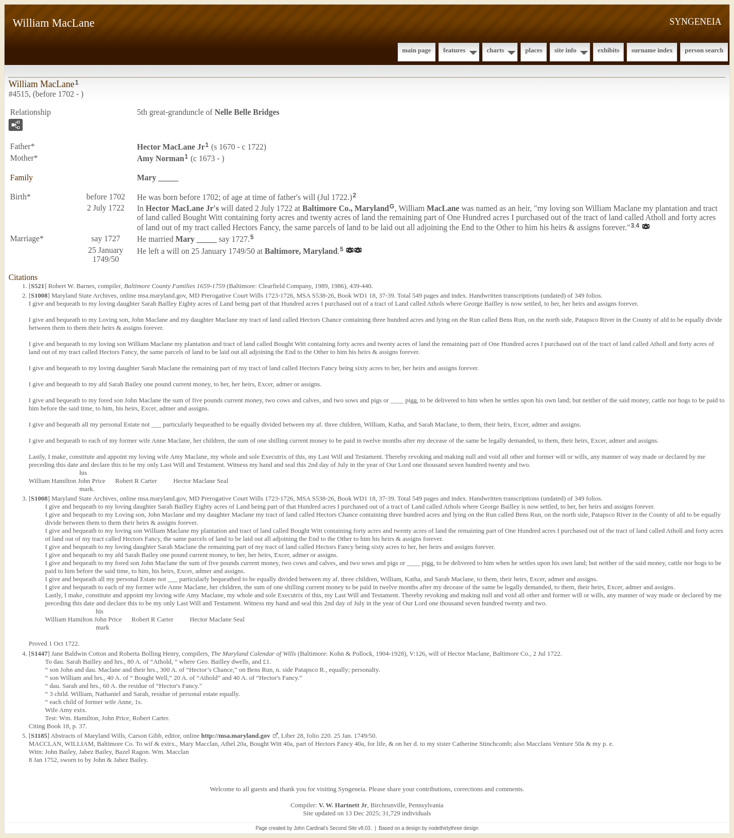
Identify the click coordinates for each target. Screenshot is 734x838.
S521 (37, 286)
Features (454, 50)
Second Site (343, 828)
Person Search (704, 50)
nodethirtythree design (453, 828)
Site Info (565, 50)
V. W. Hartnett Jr (343, 805)
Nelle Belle (246, 112)
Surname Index (652, 50)
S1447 (39, 653)
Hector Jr (171, 147)
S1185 (39, 735)
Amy (160, 158)
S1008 (39, 295)
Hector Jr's (181, 208)
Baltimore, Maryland (301, 251)
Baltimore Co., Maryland (346, 208)
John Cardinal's (310, 828)
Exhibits (608, 50)
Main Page (416, 50)
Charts (495, 50)
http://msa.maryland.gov (235, 735)
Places (533, 50)
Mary (157, 177)
